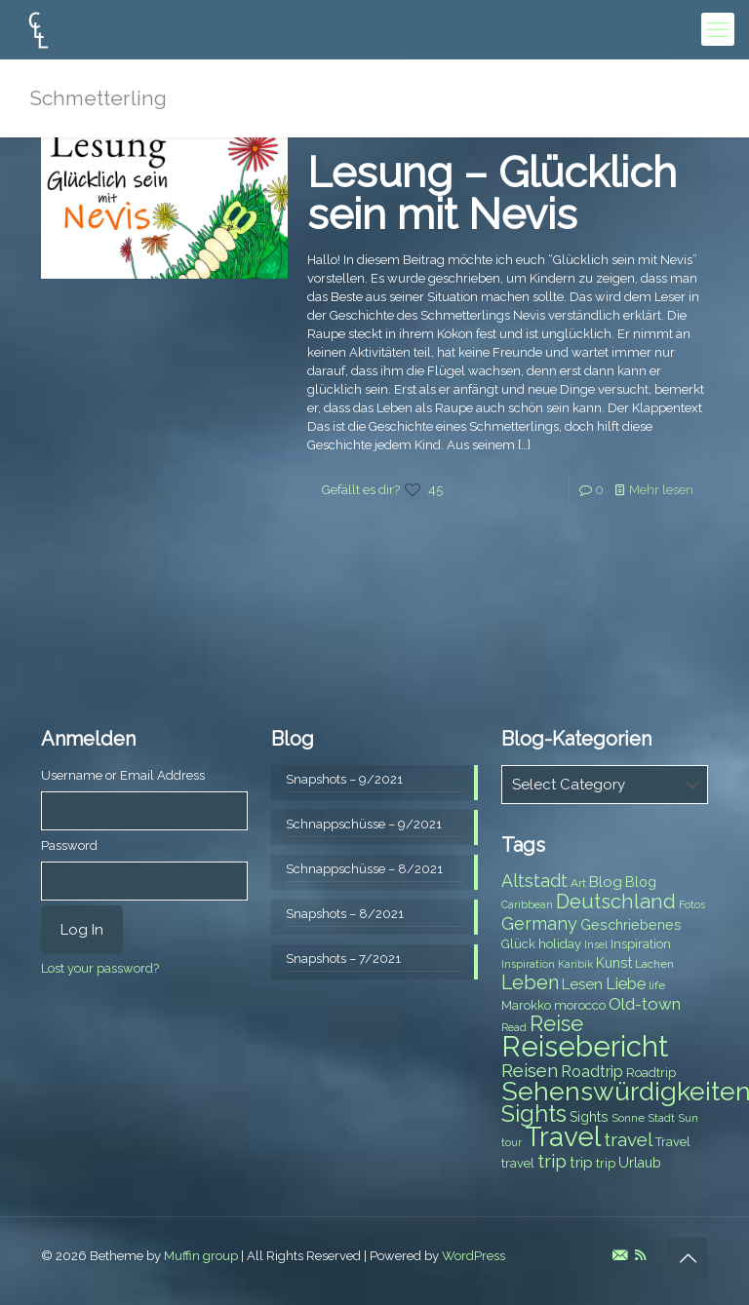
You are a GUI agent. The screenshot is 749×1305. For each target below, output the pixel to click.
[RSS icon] (640, 1255)
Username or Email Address (123, 775)
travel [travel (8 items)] (517, 1163)
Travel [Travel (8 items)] (672, 1141)
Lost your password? (100, 968)
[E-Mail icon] (619, 1255)
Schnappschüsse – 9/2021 (364, 824)
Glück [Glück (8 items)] (518, 944)
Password (69, 845)
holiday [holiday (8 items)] (559, 944)
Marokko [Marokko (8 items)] (526, 1005)
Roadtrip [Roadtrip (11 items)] (592, 1071)
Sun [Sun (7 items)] (688, 1118)
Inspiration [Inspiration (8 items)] (641, 944)
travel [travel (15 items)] (628, 1139)
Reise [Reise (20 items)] (556, 1024)
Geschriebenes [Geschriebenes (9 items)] (631, 925)
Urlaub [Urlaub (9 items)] (639, 1163)
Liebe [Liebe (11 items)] (626, 984)
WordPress (473, 1255)
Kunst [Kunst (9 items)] (614, 963)
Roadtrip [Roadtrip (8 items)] (651, 1072)
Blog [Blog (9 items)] (640, 882)
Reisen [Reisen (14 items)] (529, 1070)
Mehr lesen (661, 489)
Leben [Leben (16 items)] (530, 983)
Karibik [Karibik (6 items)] (575, 964)
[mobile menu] (717, 29)
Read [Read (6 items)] (514, 1027)
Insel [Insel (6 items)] (596, 944)
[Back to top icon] (687, 1258)
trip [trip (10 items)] (581, 1162)
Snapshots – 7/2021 (343, 958)
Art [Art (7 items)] (578, 883)
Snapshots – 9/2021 (344, 779)
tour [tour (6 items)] (511, 1142)
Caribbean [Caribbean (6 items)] (527, 904)
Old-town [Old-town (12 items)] (645, 1004)
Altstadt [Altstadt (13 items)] (534, 880)
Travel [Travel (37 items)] (563, 1137)
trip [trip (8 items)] (605, 1163)
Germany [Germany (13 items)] (539, 923)
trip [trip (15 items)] (552, 1160)
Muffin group (201, 1255)
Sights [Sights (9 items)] (589, 1117)
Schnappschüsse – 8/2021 (364, 869)
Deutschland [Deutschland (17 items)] (616, 901)
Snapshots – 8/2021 (345, 913)
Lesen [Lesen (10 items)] (582, 984)
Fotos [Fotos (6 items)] (692, 904)
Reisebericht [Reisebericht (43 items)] (584, 1046)
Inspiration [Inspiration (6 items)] (528, 964)
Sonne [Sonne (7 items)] (628, 1118)
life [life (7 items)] (657, 985)
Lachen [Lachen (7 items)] (654, 964)
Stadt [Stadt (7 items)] (661, 1118)
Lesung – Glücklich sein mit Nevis (492, 193)
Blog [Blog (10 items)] (605, 882)
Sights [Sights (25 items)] (534, 1114)
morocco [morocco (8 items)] (580, 1005)
